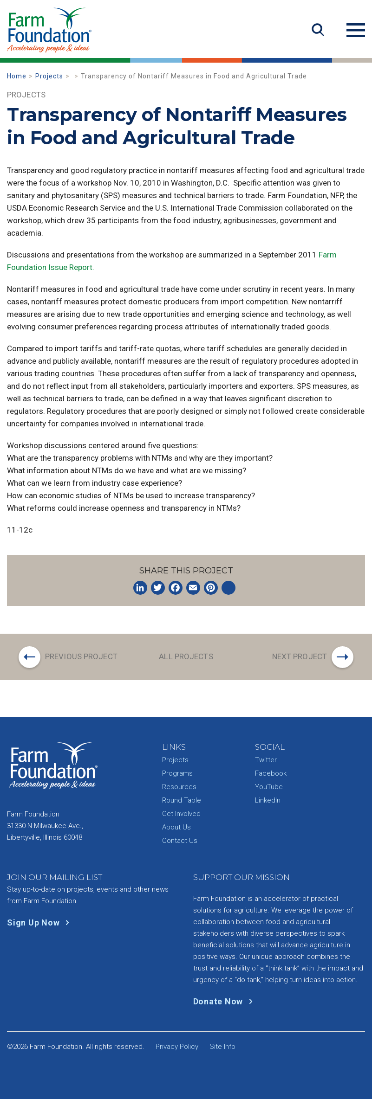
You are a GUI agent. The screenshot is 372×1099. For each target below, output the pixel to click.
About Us (176, 827)
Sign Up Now (40, 922)
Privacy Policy (177, 1046)
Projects (49, 76)
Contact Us (179, 840)
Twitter (266, 760)
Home (16, 76)
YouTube (269, 787)
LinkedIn (268, 800)
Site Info (222, 1046)
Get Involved (181, 814)
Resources (179, 787)
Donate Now (225, 1001)
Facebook (271, 773)
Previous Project (81, 656)
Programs (177, 773)
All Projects (186, 656)
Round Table (181, 800)
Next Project (299, 656)
